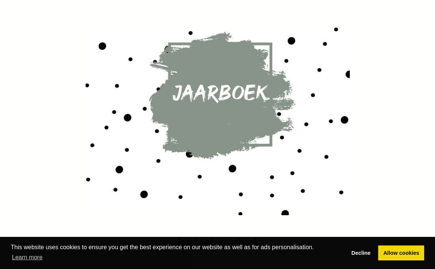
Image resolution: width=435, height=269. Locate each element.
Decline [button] (360, 253)
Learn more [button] (27, 257)
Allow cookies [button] (401, 253)
